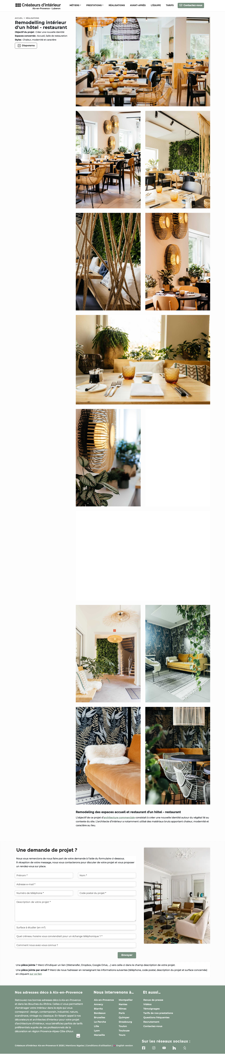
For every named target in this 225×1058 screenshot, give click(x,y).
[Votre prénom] (44, 875)
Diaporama (26, 46)
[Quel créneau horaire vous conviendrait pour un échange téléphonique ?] (75, 936)
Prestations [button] (94, 5)
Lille (96, 1026)
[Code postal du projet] (107, 893)
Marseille (99, 1035)
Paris (122, 1013)
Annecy (98, 1004)
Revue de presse (153, 1000)
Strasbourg (125, 1021)
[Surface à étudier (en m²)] (75, 927)
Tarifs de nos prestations (158, 1013)
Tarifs (170, 5)
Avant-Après (138, 5)
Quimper (124, 1017)
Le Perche (100, 1021)
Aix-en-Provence (104, 1000)
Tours (122, 1035)
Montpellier (126, 1000)
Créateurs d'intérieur (38, 6)
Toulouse (124, 1030)
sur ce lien (36, 973)
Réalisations (117, 5)
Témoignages (151, 1008)
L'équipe (156, 5)
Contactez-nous (191, 5)
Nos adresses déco (43, 994)
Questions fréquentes (156, 1017)
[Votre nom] (107, 875)
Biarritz (98, 1008)
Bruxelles (99, 1017)
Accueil (19, 18)
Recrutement (151, 1021)
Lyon (97, 1030)
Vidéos (147, 1004)
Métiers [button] (74, 5)
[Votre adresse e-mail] (75, 884)
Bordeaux (99, 1013)
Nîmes (122, 1008)
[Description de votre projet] (75, 910)
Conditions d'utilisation (98, 1050)
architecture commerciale (119, 817)
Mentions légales (75, 1050)
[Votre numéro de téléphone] (44, 893)
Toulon (123, 1026)
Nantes (123, 1004)
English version (123, 1050)
